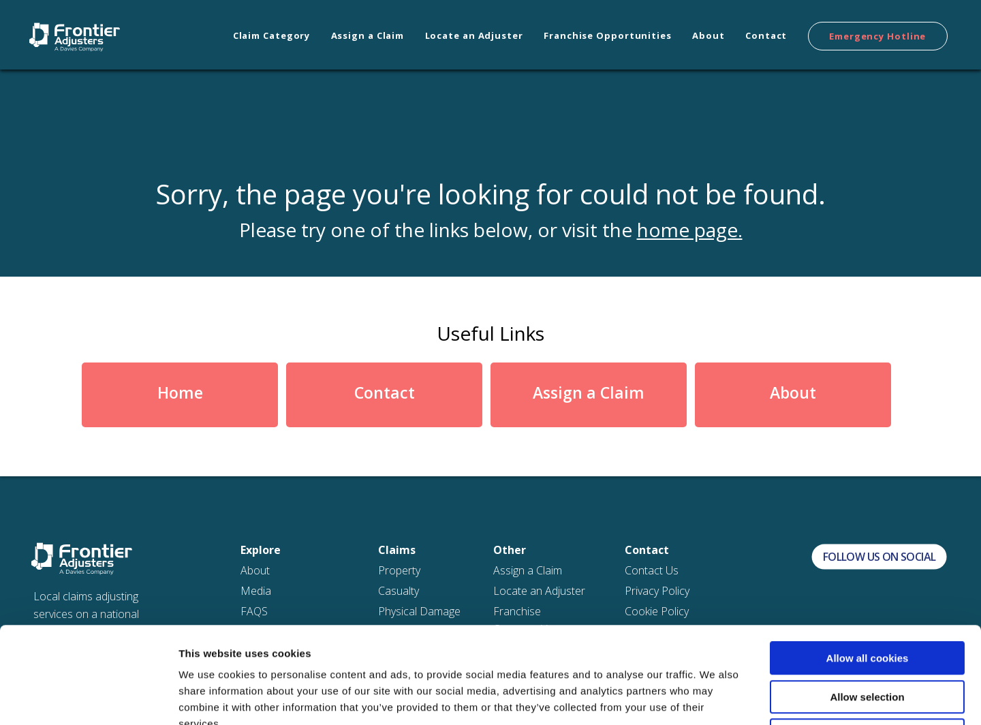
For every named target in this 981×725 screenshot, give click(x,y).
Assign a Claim (368, 35)
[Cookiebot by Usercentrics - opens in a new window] (88, 698)
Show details (715, 698)
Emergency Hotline (877, 36)
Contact (766, 35)
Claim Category (272, 35)
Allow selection (867, 600)
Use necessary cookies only (867, 639)
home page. (690, 230)
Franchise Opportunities (608, 35)
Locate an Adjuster (474, 35)
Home (180, 392)
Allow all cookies (867, 562)
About (708, 35)
